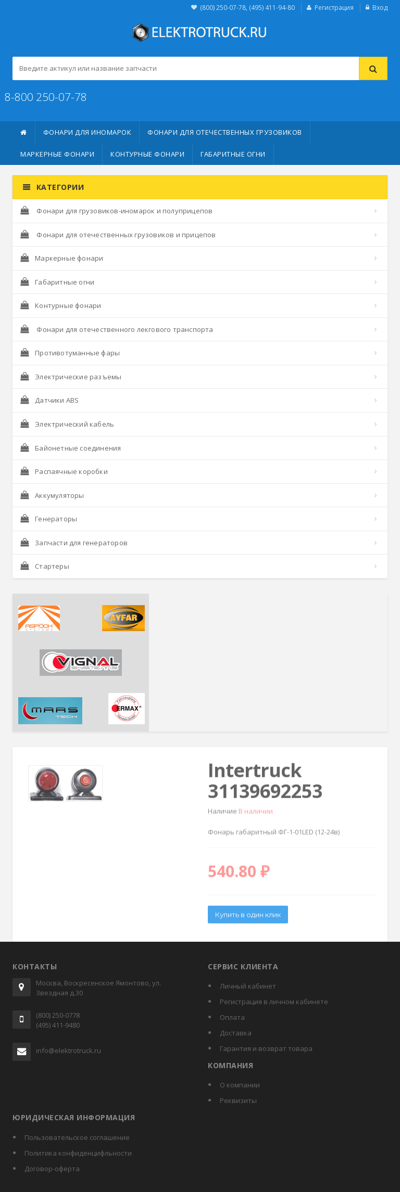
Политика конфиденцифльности (78, 1153)
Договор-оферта (52, 1168)
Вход (380, 7)
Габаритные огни (233, 154)
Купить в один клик (248, 917)
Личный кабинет (248, 986)
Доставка (236, 1032)
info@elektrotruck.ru (68, 1050)
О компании (240, 1085)
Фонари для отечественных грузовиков (224, 132)
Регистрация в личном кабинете (274, 1001)
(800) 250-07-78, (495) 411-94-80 (247, 7)
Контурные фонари (147, 154)
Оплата (232, 1017)
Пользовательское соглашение (77, 1137)
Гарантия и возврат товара (266, 1048)
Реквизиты (238, 1100)
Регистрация (334, 7)
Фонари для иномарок (87, 132)
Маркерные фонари (57, 154)
